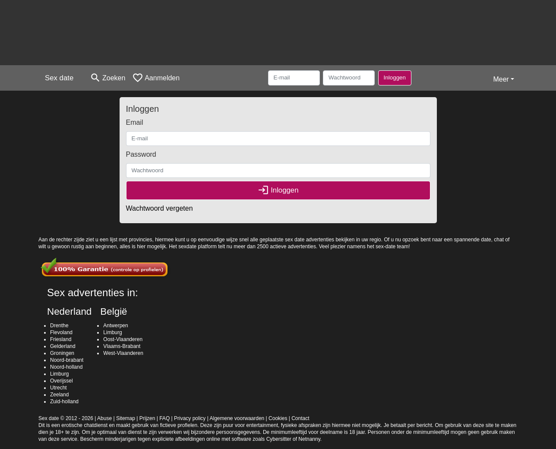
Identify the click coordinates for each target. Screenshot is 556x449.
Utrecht (58, 388)
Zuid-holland (64, 401)
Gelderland (63, 346)
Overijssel (61, 381)
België (113, 311)
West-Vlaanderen (123, 353)
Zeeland (59, 395)
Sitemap (125, 418)
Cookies (278, 418)
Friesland (60, 339)
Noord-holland (66, 367)
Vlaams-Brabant (121, 346)
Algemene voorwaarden (237, 418)
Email (134, 122)
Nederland (69, 311)
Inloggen (395, 77)
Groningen (62, 353)
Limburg (59, 374)
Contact (300, 418)
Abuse (104, 418)
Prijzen (147, 418)
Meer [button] (501, 79)
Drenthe (59, 326)
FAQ (164, 418)
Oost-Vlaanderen (122, 339)
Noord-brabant (66, 360)
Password (141, 154)
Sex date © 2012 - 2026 (65, 418)
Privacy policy (189, 418)
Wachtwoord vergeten (159, 208)
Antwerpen (115, 326)
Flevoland (61, 332)
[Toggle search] (107, 78)
